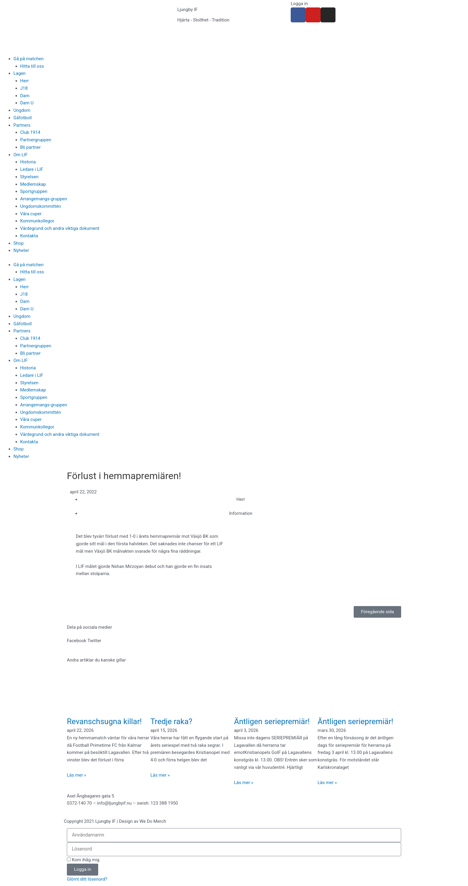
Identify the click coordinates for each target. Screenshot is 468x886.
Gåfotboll (22, 117)
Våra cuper (31, 213)
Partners (21, 125)
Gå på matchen (28, 58)
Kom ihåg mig (83, 859)
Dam (25, 95)
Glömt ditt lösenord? (87, 879)
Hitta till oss (32, 66)
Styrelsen (29, 176)
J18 (24, 88)
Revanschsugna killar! (104, 721)
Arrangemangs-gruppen (43, 199)
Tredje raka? (171, 721)
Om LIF (20, 154)
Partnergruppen (35, 139)
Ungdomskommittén (40, 206)
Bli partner (30, 147)
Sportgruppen (33, 191)
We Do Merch (152, 821)
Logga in (299, 3)
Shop (18, 243)
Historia (28, 162)
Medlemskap (33, 184)
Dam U (27, 103)
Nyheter (21, 250)
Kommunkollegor (37, 221)
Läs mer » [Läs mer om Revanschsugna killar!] (76, 775)
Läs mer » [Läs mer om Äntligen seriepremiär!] (243, 782)
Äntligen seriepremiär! (272, 721)
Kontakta (29, 235)
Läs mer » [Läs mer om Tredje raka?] (160, 775)
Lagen (19, 73)
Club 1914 (30, 132)
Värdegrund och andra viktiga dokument (60, 228)
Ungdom (21, 110)
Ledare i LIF (31, 169)
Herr (24, 80)
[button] (76, 641)
